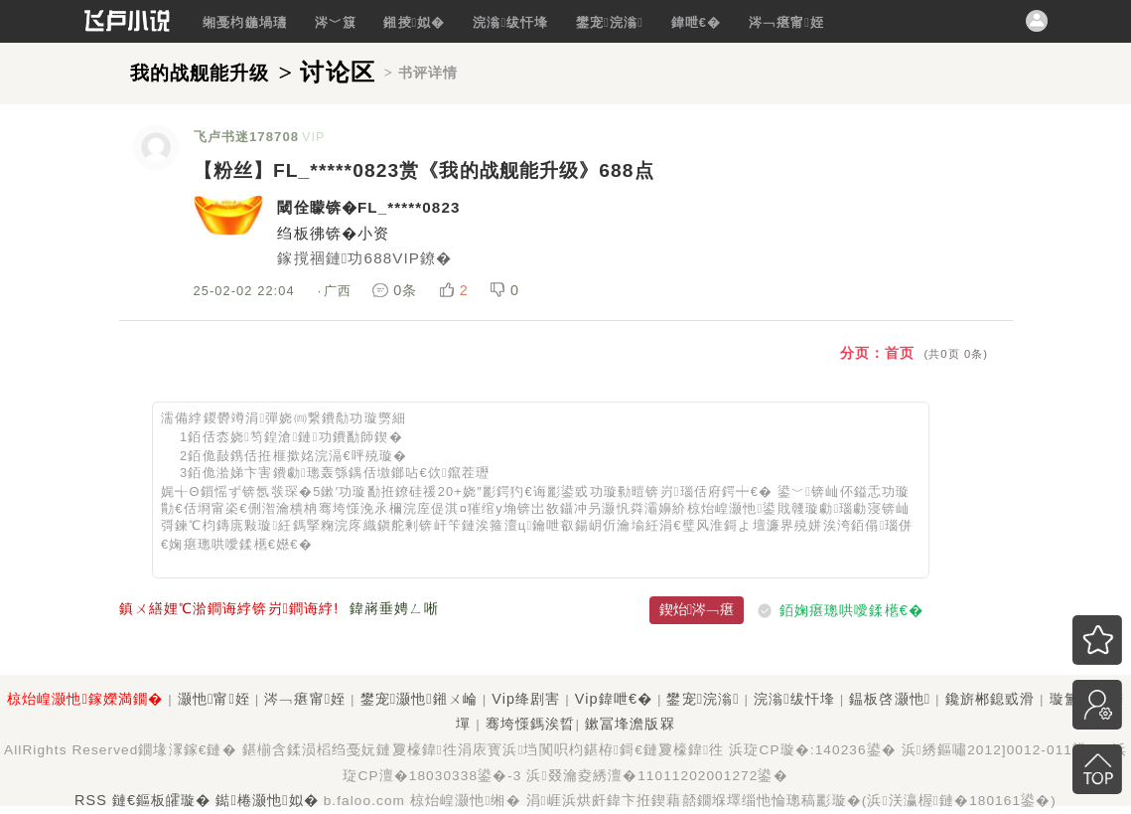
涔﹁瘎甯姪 (786, 22)
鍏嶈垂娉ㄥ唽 (395, 608)
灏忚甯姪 (214, 699)
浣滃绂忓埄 (510, 22)
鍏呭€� (696, 22)
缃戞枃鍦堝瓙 (245, 22)
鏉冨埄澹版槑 (630, 724)
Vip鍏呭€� (613, 699)
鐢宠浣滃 (609, 22)
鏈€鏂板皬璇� (162, 800)
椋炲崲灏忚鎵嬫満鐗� (85, 699)
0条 (397, 290)
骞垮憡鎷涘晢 (531, 724)
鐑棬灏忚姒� (266, 800)
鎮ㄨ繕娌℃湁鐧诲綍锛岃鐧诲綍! (229, 608)
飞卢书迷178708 (247, 136)
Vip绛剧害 (526, 699)
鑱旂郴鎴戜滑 (990, 699)
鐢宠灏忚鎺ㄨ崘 (419, 699)
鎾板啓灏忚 (889, 699)
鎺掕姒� (414, 22)
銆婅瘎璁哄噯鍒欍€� (851, 609)
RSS (90, 800)
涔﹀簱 (335, 22)
